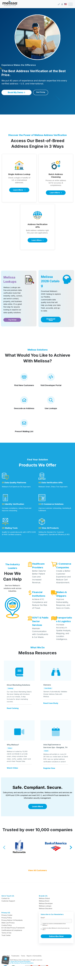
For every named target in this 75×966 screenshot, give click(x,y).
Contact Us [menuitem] (5, 898)
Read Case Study (50, 703)
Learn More (37, 806)
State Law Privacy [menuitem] (8, 923)
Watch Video (12, 768)
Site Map (7, 956)
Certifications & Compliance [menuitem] (11, 930)
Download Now (50, 319)
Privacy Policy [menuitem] (6, 918)
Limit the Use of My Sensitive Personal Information (17, 963)
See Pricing (40, 92)
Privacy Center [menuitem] (6, 915)
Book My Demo (16, 92)
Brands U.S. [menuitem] (43, 896)
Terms (23, 956)
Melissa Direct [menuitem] (44, 901)
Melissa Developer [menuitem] (46, 903)
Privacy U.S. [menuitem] (5, 913)
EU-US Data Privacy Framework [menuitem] (13, 928)
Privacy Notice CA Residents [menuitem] (12, 920)
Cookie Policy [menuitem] (6, 925)
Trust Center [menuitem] (6, 935)
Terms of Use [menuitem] (6, 933)
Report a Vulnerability (34, 956)
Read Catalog (13, 708)
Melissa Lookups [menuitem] (45, 906)
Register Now (49, 768)
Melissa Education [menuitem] (45, 908)
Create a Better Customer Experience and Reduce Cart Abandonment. (63, 577)
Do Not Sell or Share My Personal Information (16, 961)
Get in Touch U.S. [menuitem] (7, 896)
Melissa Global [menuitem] (44, 898)
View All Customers (37, 870)
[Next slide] (71, 847)
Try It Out (12, 320)
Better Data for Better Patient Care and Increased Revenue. (39, 577)
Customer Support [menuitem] (8, 901)
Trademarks (15, 956)
